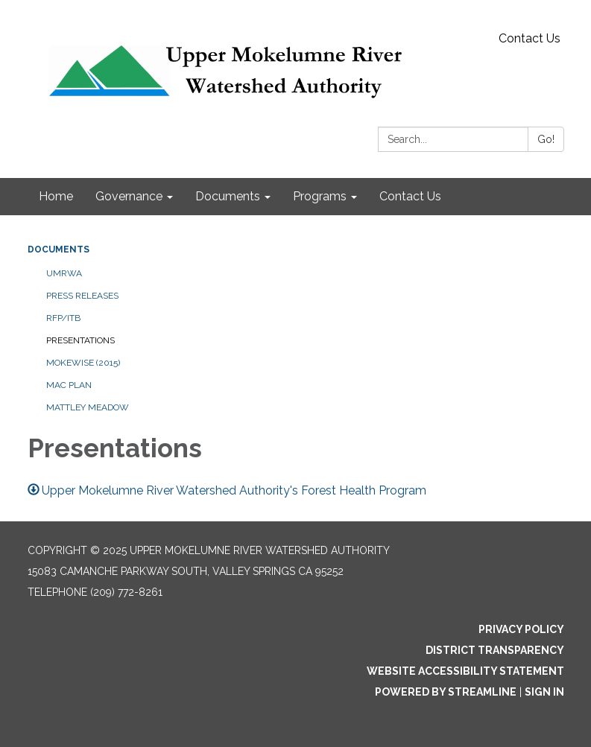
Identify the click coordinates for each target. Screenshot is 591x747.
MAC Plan (69, 385)
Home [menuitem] (56, 196)
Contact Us (529, 38)
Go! (545, 139)
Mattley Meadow (87, 407)
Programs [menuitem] (320, 196)
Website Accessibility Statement (465, 671)
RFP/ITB (63, 318)
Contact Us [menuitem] (410, 196)
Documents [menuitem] (227, 196)
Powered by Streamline (445, 692)
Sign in (544, 692)
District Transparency (495, 650)
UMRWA (64, 273)
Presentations (80, 340)
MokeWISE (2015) (83, 362)
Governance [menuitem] (128, 196)
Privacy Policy (521, 629)
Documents (58, 249)
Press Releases (82, 295)
